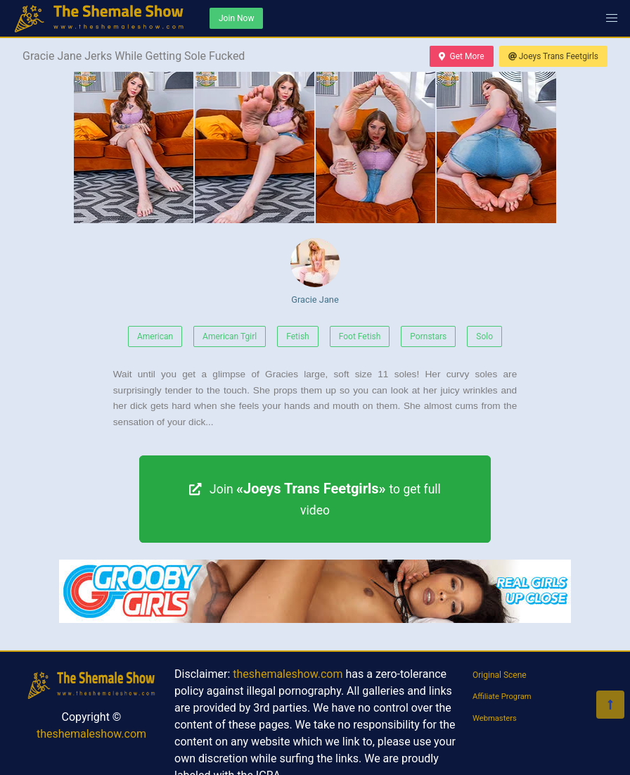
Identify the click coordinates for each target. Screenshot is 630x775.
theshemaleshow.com (91, 734)
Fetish (297, 336)
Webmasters (494, 718)
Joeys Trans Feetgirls (553, 56)
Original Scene (499, 675)
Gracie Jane (315, 271)
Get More (461, 56)
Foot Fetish (360, 336)
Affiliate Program (502, 696)
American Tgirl (229, 336)
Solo (484, 336)
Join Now (236, 18)
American (155, 336)
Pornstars (428, 336)
